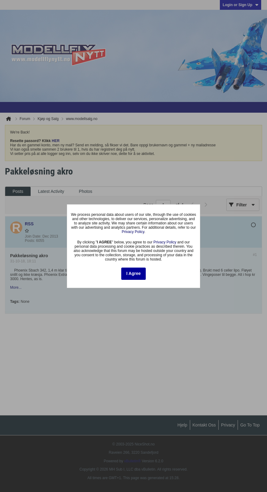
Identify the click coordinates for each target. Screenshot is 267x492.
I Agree (133, 273)
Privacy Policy (133, 232)
